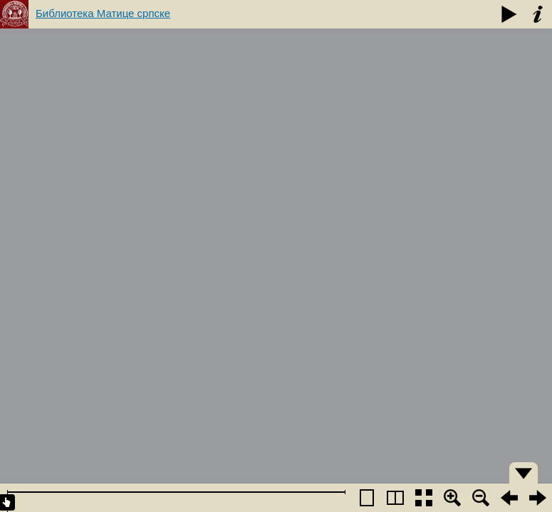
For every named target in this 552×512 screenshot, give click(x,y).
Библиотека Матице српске (103, 13)
